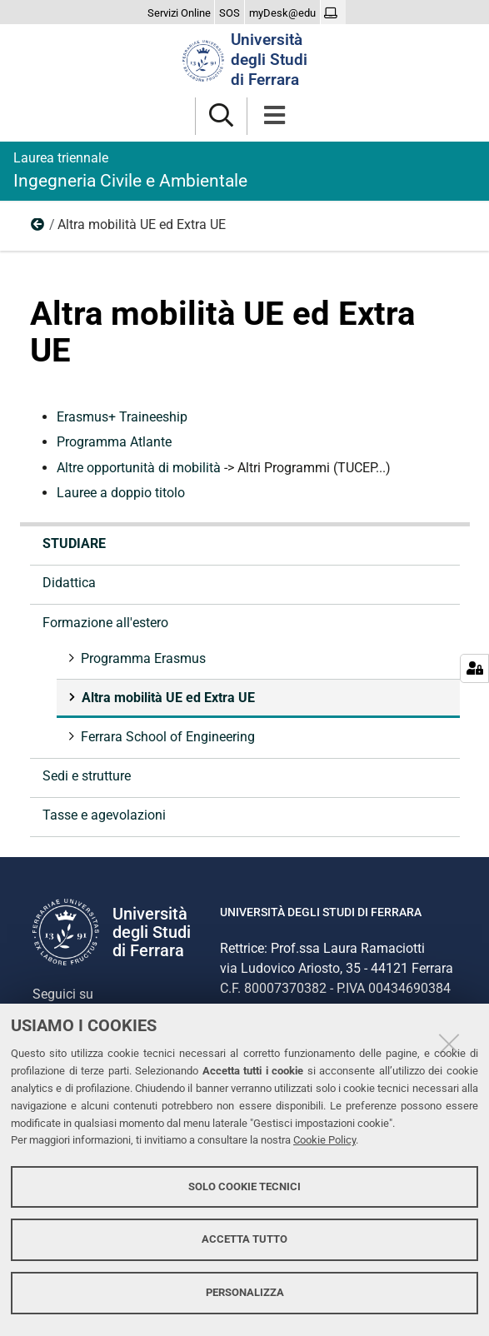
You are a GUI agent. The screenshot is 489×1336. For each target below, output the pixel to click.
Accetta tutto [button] (244, 1239)
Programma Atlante (114, 442)
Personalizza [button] (245, 1292)
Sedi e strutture (86, 776)
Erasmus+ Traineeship (122, 417)
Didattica (69, 583)
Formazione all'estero (38, 228)
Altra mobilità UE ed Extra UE (166, 697)
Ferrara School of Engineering (166, 737)
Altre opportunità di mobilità (140, 468)
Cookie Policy (324, 1140)
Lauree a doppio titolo (121, 493)
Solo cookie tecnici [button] (244, 1186)
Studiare (74, 543)
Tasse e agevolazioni (104, 815)
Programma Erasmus (141, 658)
